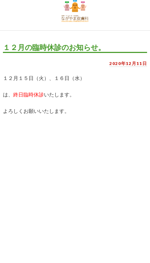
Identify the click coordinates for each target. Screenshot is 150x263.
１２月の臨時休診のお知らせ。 (54, 47)
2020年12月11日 (128, 63)
